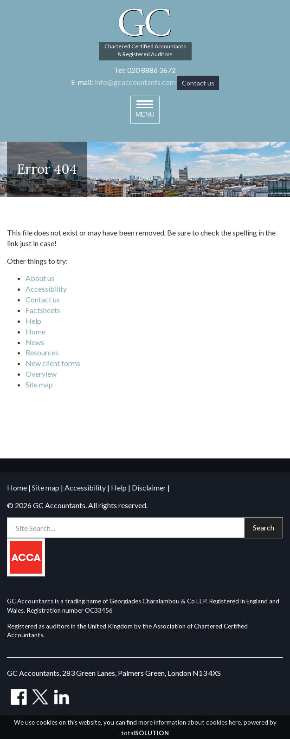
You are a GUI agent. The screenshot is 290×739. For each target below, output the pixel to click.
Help (33, 320)
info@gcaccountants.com (135, 82)
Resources (42, 352)
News (35, 342)
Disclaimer (149, 487)
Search (263, 527)
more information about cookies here (189, 722)
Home (35, 331)
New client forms (53, 363)
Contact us (198, 83)
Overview (41, 373)
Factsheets (43, 310)
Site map (39, 384)
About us (40, 278)
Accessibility (46, 288)
